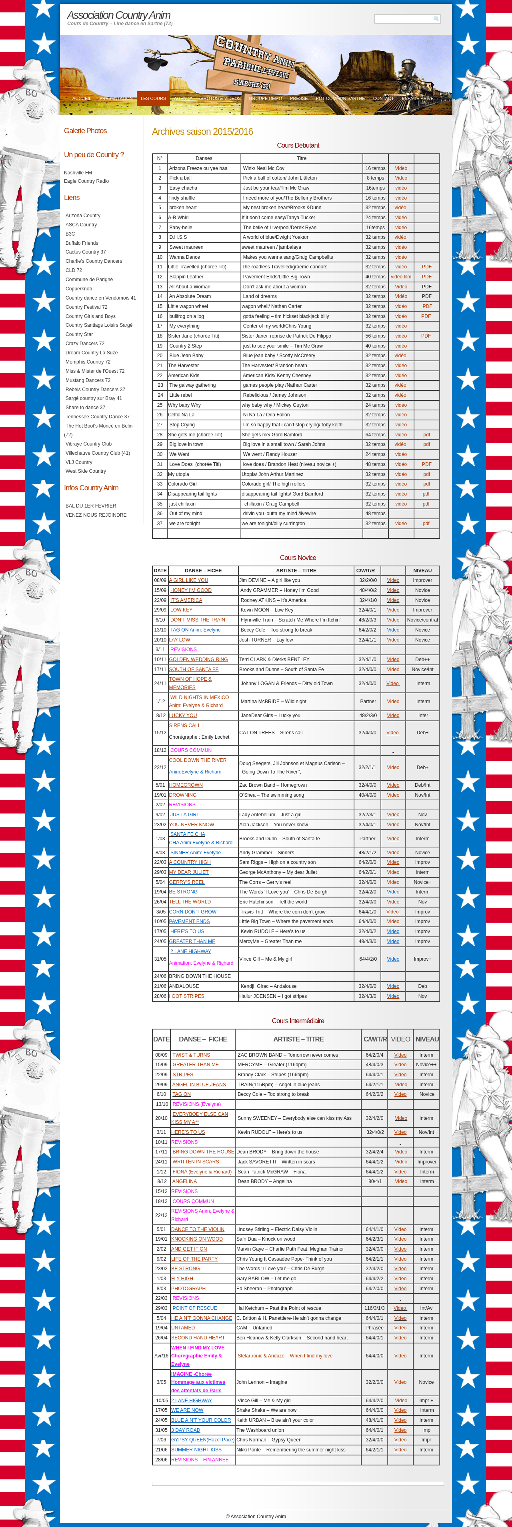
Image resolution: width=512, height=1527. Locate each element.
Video (401, 168)
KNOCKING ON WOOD (197, 1239)
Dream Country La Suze (92, 353)
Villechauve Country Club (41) (98, 453)
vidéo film (401, 277)
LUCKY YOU (183, 715)
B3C (70, 234)
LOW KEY (181, 610)
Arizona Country (83, 215)
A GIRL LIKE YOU (188, 580)
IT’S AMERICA (186, 600)
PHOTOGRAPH (188, 1288)
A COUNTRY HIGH (190, 862)
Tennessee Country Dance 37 (98, 417)
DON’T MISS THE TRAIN (197, 620)
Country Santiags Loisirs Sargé (99, 325)
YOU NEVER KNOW (191, 824)
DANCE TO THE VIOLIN (197, 1229)
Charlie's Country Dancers (94, 261)
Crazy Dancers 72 (85, 343)
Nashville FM (78, 173)
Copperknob (79, 289)
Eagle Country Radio (86, 181)
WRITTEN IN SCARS (195, 1162)
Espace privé (418, 98)
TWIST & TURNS (191, 1055)
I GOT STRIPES (186, 996)
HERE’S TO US (188, 1132)
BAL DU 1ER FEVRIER (91, 506)
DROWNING (183, 795)
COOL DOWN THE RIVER (198, 760)
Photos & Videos (220, 98)
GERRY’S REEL (187, 882)
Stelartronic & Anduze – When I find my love (284, 1356)
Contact (383, 98)
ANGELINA (184, 1181)
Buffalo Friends (82, 243)
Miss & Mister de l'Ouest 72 (95, 371)
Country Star (79, 334)
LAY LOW (179, 640)
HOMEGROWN (186, 785)
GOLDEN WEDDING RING (198, 659)
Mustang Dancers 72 (88, 380)
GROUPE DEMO (265, 98)
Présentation (115, 98)
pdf (426, 435)
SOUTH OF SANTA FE (194, 669)
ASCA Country (81, 225)
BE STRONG (185, 1268)
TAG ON (181, 1094)
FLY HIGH (182, 1278)
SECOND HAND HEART (198, 1338)
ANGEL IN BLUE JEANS (199, 1084)
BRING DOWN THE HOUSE (203, 1152)
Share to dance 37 (85, 407)
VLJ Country (79, 462)
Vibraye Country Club (89, 444)
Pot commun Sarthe (340, 98)
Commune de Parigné (89, 279)
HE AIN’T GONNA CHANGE (201, 1318)
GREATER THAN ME (195, 1064)
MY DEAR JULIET (189, 872)
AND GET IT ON (189, 1249)
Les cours (153, 98)
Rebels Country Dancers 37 (95, 389)
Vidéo (401, 287)
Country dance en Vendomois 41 (101, 298)
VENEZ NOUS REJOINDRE (96, 515)
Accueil (81, 98)
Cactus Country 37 (86, 252)
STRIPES (182, 1074)
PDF (427, 267)
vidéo (401, 188)
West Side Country (86, 471)
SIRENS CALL (185, 725)
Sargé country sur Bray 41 (94, 398)
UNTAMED (183, 1328)
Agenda (183, 98)
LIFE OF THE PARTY (194, 1259)
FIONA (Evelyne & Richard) (202, 1172)
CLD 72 (74, 270)
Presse (299, 98)
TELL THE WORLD (190, 902)
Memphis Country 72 (88, 362)
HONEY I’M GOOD (191, 590)
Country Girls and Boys (91, 316)
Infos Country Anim (91, 488)
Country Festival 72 (87, 307)
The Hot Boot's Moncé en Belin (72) (98, 430)
